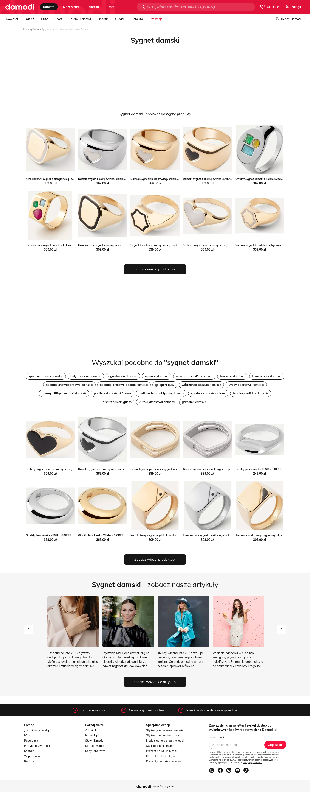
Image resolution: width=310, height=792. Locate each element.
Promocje (156, 19)
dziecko (93, 7)
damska (161, 393)
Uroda (119, 19)
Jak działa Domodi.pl (37, 730)
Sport (58, 19)
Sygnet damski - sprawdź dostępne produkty (155, 114)
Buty (44, 19)
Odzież (29, 19)
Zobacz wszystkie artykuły (155, 682)
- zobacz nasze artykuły (155, 584)
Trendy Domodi (288, 19)
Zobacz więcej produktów (155, 269)
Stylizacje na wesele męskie (163, 735)
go (164, 385)
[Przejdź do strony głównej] (20, 7)
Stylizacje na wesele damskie (164, 730)
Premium (136, 19)
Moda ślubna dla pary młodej (165, 740)
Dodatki (103, 19)
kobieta (48, 7)
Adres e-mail (217, 737)
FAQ (27, 735)
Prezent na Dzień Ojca (160, 756)
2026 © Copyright (163, 786)
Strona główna (30, 29)
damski (117, 402)
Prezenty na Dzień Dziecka (163, 761)
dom (110, 7)
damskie (45, 376)
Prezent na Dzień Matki (161, 751)
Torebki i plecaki (80, 19)
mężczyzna (71, 7)
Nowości (12, 19)
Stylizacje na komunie (160, 745)
